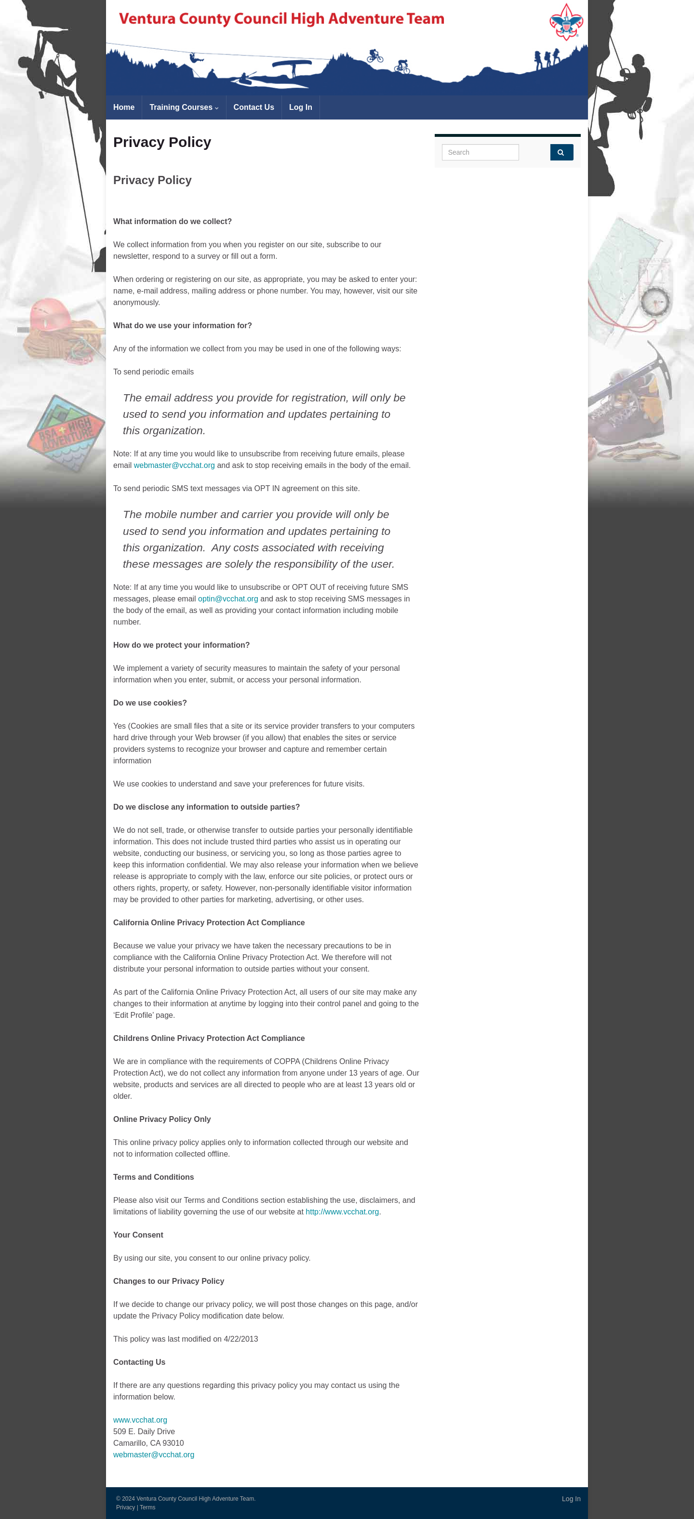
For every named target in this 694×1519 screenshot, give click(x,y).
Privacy (125, 1507)
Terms (148, 1507)
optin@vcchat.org (228, 599)
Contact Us (254, 107)
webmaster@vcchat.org (174, 465)
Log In (300, 107)
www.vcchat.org (140, 1420)
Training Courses (183, 107)
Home (123, 107)
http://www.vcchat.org (342, 1212)
